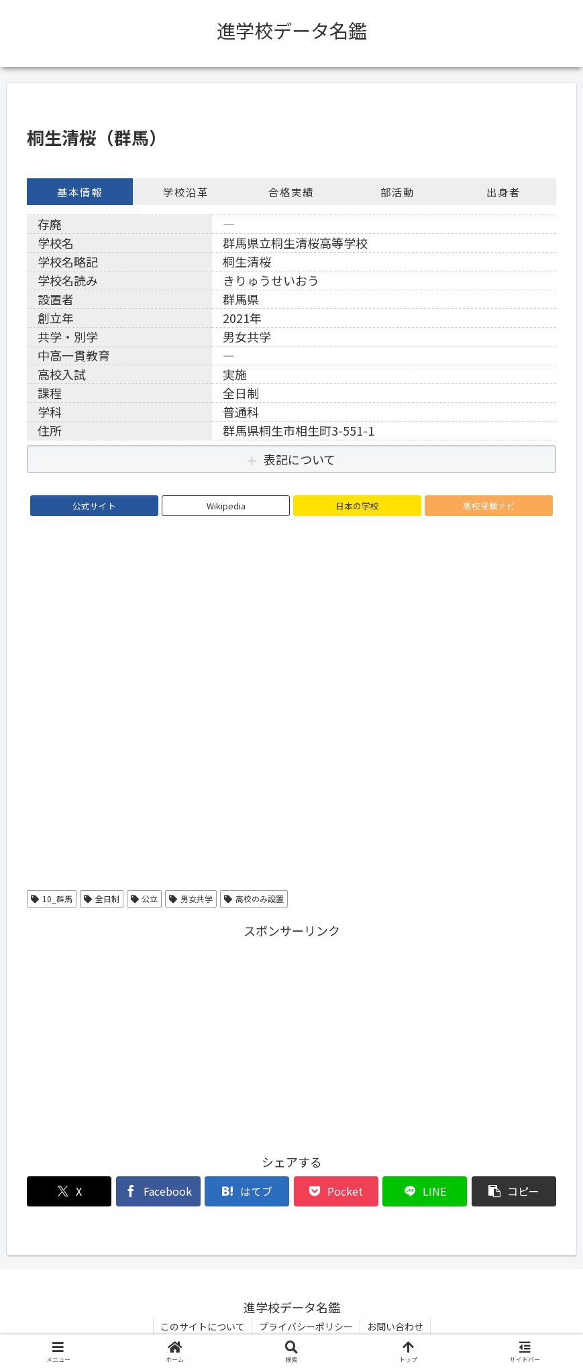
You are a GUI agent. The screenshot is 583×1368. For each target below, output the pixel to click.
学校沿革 (186, 191)
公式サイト (94, 505)
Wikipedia (226, 505)
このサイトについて (202, 1326)
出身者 (503, 191)
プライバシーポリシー (306, 1326)
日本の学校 (357, 505)
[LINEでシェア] (424, 1191)
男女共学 (191, 898)
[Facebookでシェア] (158, 1191)
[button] (514, 1191)
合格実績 (291, 191)
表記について (299, 459)
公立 (144, 898)
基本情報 (80, 191)
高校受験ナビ (489, 505)
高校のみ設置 (254, 898)
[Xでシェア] (69, 1191)
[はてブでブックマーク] (247, 1191)
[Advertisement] (291, 1035)
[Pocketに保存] (336, 1191)
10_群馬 (51, 898)
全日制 (101, 898)
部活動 (397, 191)
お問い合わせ (395, 1326)
